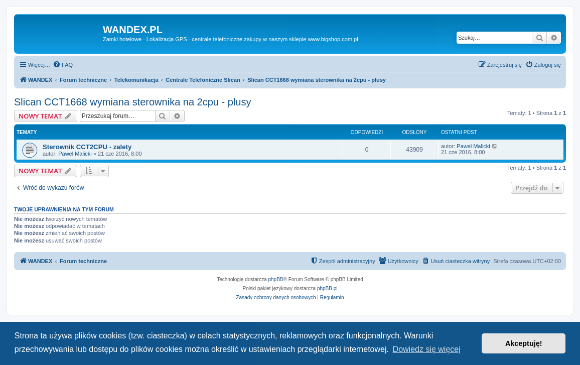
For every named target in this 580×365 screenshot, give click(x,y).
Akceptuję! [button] (523, 343)
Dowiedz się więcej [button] (427, 349)
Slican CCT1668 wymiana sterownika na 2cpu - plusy (132, 101)
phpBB (275, 279)
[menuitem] (63, 65)
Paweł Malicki (75, 154)
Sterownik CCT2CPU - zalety (87, 147)
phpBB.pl (327, 288)
